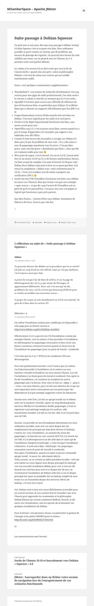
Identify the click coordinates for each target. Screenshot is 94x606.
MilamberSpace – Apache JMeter (31, 9)
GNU (69, 222)
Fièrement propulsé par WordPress (28, 601)
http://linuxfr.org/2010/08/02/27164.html (33, 519)
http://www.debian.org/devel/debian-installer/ (36, 329)
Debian (49, 222)
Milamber (38, 222)
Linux (55, 222)
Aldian (17, 257)
